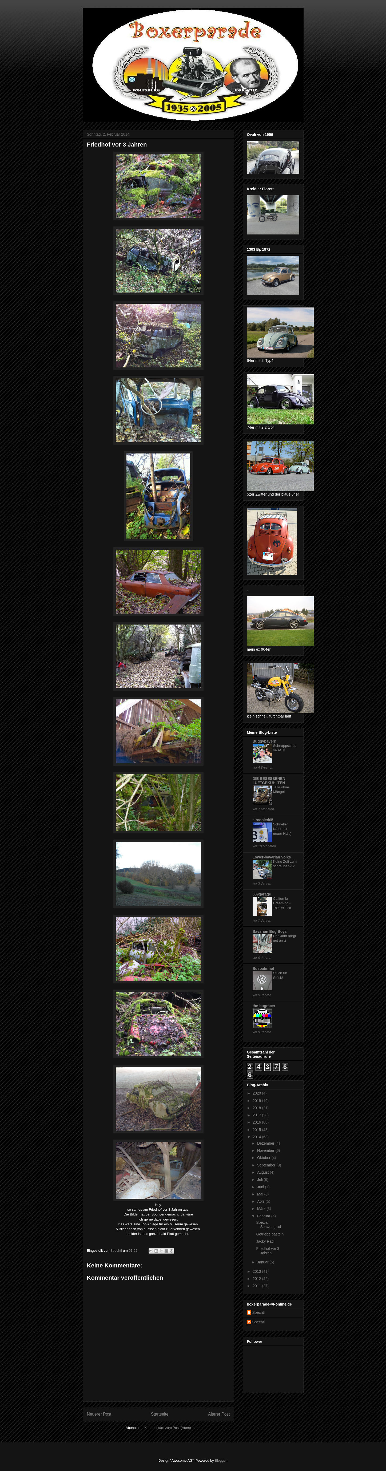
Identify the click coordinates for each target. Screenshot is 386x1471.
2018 (257, 1108)
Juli (260, 1179)
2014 (257, 1137)
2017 (257, 1115)
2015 (257, 1130)
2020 (257, 1093)
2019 (257, 1101)
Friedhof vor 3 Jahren (267, 1250)
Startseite (160, 1414)
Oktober (264, 1158)
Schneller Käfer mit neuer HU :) (282, 829)
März (261, 1208)
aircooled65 (263, 820)
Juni (261, 1187)
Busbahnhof (263, 968)
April (261, 1201)
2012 (257, 1279)
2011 (257, 1286)
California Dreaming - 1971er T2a (282, 903)
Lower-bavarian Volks (272, 857)
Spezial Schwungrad (268, 1224)
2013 (257, 1271)
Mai (260, 1194)
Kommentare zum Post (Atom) (167, 1428)
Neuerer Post (99, 1414)
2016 (257, 1122)
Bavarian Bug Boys (270, 931)
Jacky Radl (265, 1241)
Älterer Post (219, 1414)
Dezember (266, 1143)
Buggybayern (264, 741)
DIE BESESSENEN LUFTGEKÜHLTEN (269, 780)
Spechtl (258, 1312)
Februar (264, 1216)
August (263, 1172)
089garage (262, 894)
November (266, 1150)
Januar (263, 1262)
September (266, 1165)
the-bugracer (264, 1006)
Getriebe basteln (270, 1234)
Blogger (220, 1460)
